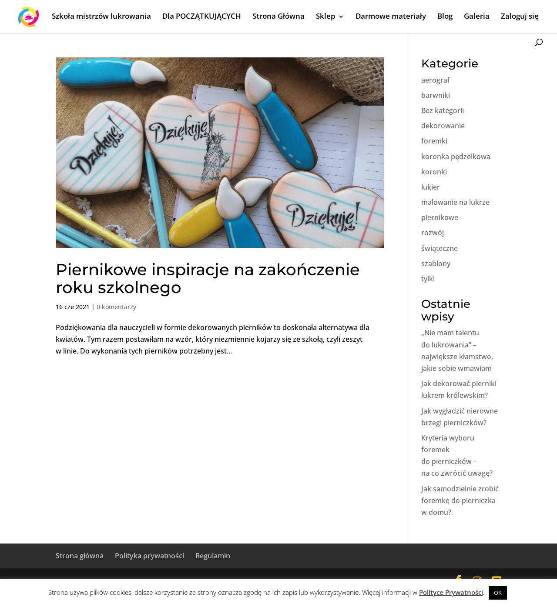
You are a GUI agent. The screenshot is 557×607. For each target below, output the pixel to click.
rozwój (432, 232)
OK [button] (498, 593)
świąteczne (439, 248)
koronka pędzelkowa (455, 156)
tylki (428, 278)
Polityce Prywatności (451, 592)
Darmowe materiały (391, 16)
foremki (434, 141)
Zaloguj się (520, 16)
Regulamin (212, 555)
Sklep (326, 16)
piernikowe (439, 217)
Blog (445, 16)
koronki (434, 172)
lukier (430, 187)
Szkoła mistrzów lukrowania (101, 16)
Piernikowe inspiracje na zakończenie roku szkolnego (208, 278)
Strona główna (80, 555)
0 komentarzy (116, 307)
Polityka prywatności (149, 555)
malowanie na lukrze (455, 202)
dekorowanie (443, 125)
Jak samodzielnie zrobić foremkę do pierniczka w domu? (460, 500)
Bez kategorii (442, 110)
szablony (435, 263)
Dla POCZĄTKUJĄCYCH (201, 16)
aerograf (435, 80)
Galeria (477, 16)
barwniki (435, 95)
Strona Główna (278, 16)
